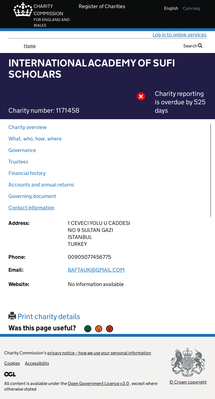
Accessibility (37, 363)
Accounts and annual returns (41, 184)
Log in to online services (180, 34)
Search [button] (192, 46)
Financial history (27, 173)
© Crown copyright (188, 382)
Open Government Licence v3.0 (98, 383)
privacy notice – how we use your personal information (99, 353)
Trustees (18, 161)
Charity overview (27, 127)
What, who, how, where (35, 138)
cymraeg (191, 8)
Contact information (31, 207)
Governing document (32, 196)
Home (30, 46)
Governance (22, 150)
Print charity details (44, 316)
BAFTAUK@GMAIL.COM (96, 270)
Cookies (12, 363)
